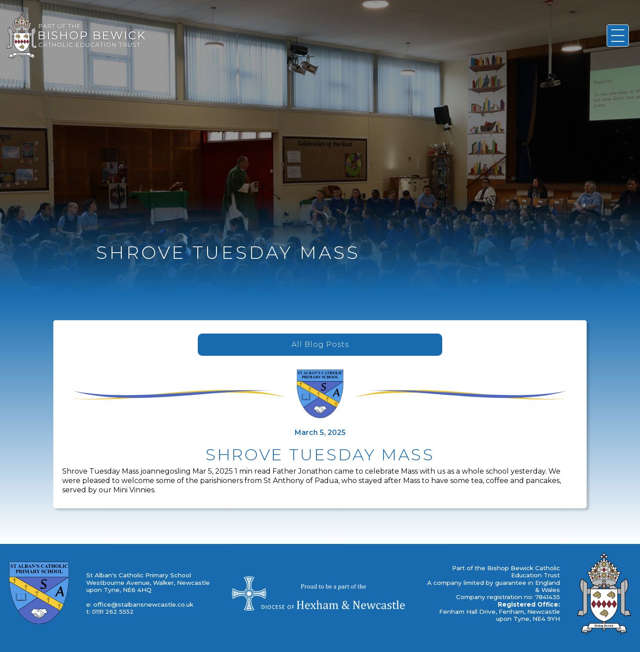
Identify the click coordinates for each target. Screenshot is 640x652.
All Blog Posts (320, 344)
